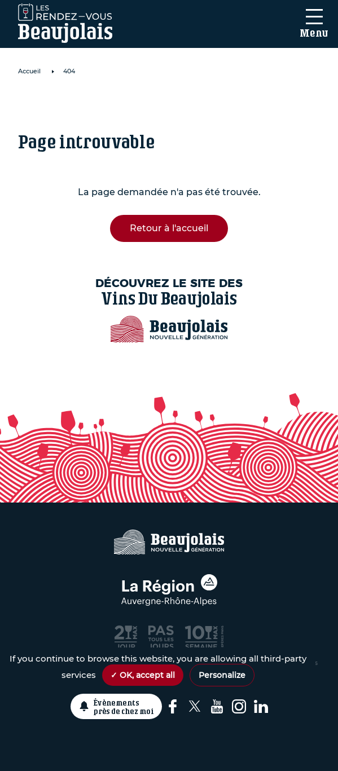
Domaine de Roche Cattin (116, 104)
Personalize (222, 675)
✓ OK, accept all (143, 675)
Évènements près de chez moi (124, 706)
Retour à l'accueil (169, 228)
